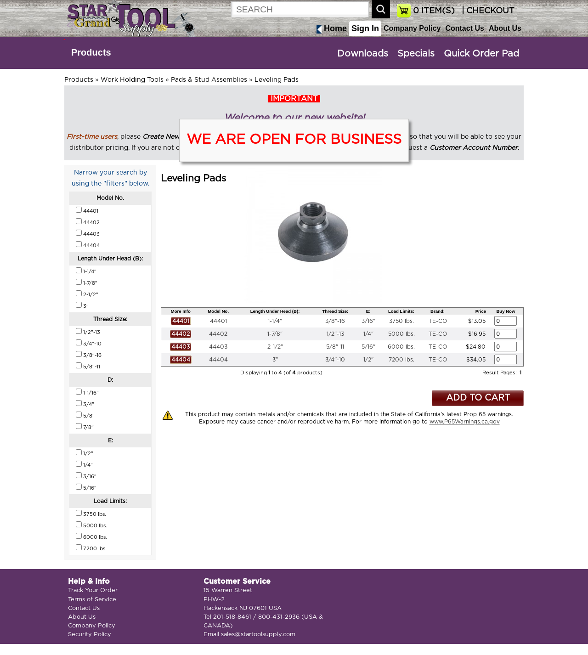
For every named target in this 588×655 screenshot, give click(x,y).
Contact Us (464, 28)
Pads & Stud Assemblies (209, 80)
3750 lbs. (401, 321)
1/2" (368, 359)
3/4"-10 (335, 359)
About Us (505, 28)
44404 (218, 359)
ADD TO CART (478, 398)
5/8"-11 (335, 347)
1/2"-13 (335, 334)
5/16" (368, 347)
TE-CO (438, 321)
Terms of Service (92, 600)
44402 (218, 334)
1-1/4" (275, 321)
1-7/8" (275, 334)
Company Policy (412, 28)
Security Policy (89, 635)
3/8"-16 (335, 321)
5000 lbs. (401, 334)
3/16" (368, 321)
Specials (416, 53)
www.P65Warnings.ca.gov (465, 421)
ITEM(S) (434, 11)
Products (91, 52)
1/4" (368, 334)
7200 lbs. (401, 359)
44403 (218, 347)
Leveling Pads (276, 80)
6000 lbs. (401, 347)
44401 (218, 321)
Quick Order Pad (481, 53)
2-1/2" (275, 347)
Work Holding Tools (132, 80)
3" (275, 359)
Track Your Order (93, 590)
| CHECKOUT (486, 11)
